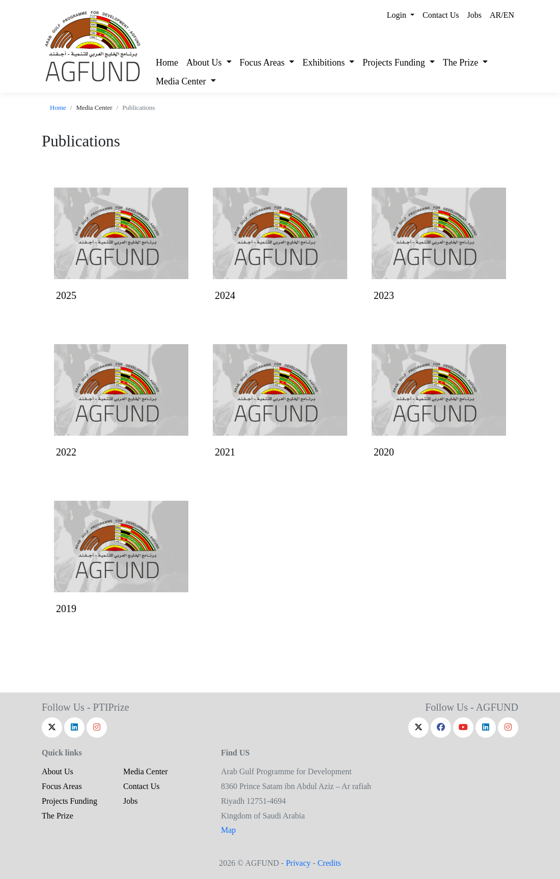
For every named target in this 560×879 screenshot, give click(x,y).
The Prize (57, 815)
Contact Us (441, 15)
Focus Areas (62, 786)
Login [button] (397, 15)
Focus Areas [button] (263, 62)
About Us (57, 771)
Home (167, 62)
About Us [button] (205, 62)
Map (228, 830)
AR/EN (502, 15)
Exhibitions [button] (324, 62)
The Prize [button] (462, 62)
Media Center (145, 771)
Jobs (474, 15)
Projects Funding (69, 801)
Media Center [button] (182, 81)
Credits (329, 863)
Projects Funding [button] (394, 62)
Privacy (298, 863)
